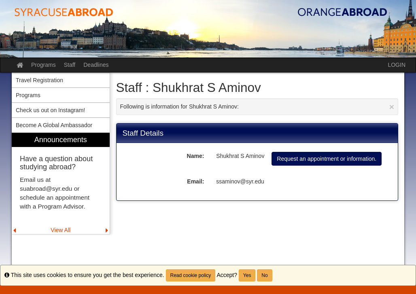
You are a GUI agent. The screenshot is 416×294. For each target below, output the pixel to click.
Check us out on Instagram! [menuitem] (50, 110)
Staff (70, 65)
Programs (43, 65)
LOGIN (396, 65)
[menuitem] (61, 183)
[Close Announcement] (391, 106)
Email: (195, 181)
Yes (247, 275)
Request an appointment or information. (326, 159)
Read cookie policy (190, 275)
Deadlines (95, 65)
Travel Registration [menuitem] (39, 80)
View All (60, 230)
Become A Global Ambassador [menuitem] (54, 125)
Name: (195, 156)
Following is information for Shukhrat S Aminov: (257, 106)
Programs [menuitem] (28, 95)
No (264, 275)
